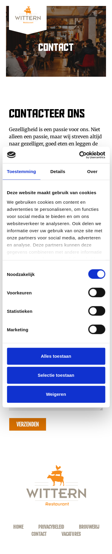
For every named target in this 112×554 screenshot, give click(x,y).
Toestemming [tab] (21, 171)
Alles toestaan (56, 356)
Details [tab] (57, 171)
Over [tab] (92, 171)
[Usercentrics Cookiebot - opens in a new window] (79, 155)
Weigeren (56, 394)
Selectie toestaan (56, 375)
